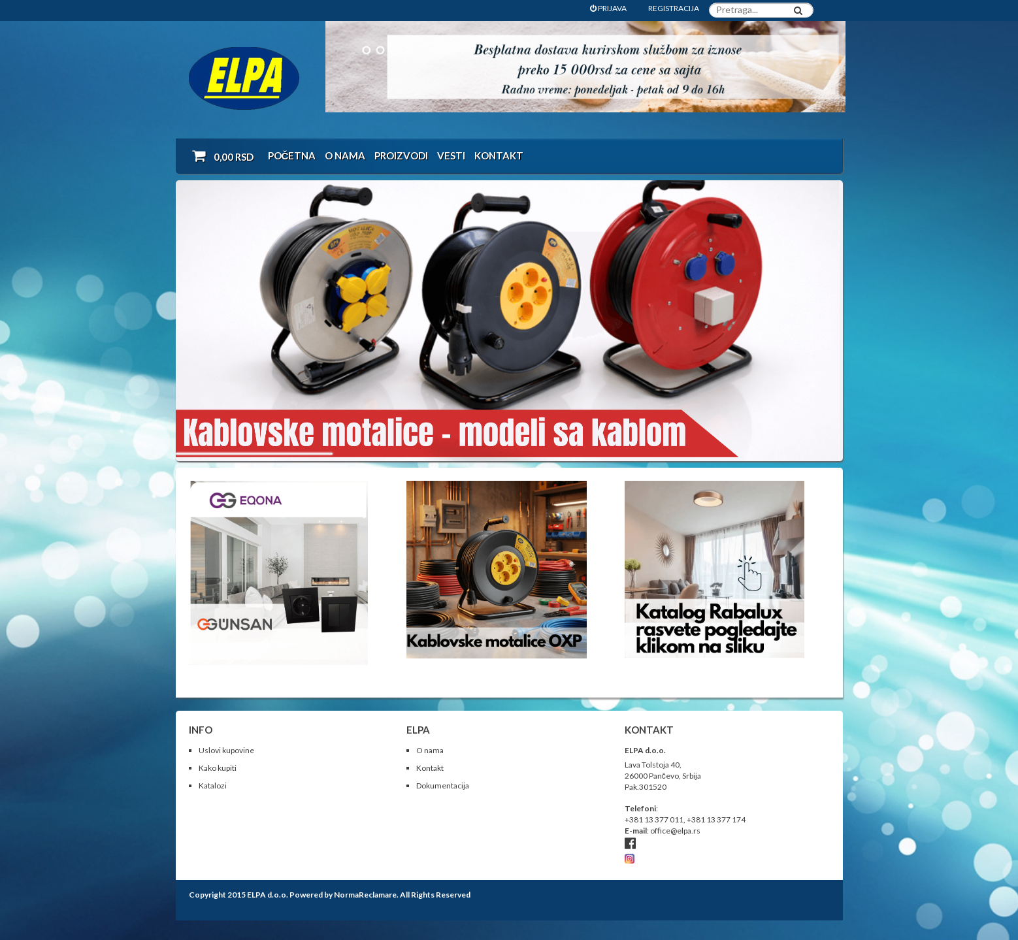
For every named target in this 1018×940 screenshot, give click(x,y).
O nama (345, 155)
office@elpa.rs (675, 830)
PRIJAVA (608, 8)
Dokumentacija (442, 785)
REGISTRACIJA (673, 8)
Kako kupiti (218, 768)
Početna (292, 155)
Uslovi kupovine (226, 750)
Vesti (451, 155)
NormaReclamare (365, 894)
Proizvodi (401, 155)
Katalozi (213, 785)
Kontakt (498, 155)
